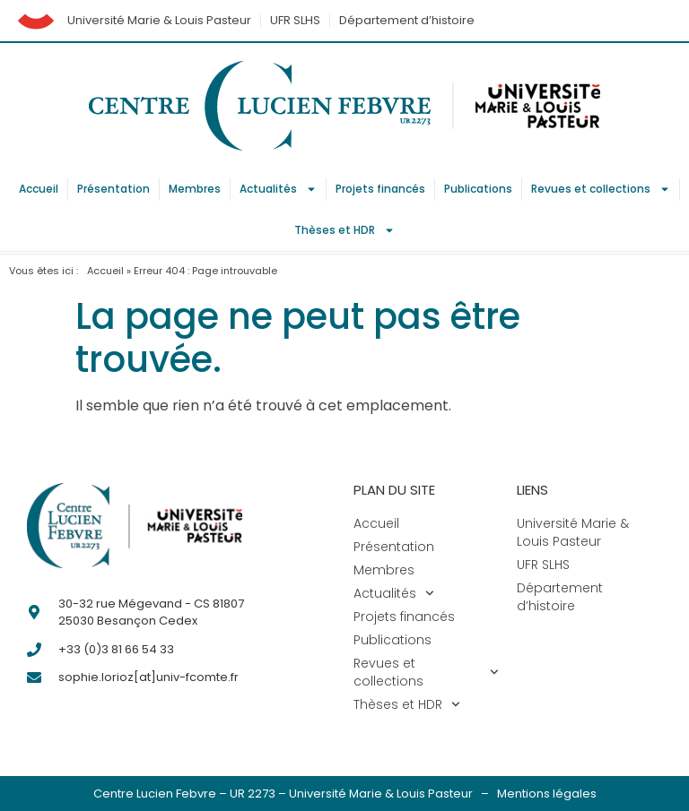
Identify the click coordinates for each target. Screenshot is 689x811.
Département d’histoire (407, 20)
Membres (195, 188)
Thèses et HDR (344, 230)
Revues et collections (600, 189)
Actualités (278, 189)
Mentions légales (547, 793)
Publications (478, 188)
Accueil (38, 188)
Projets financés (380, 188)
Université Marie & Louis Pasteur (159, 20)
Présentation (113, 188)
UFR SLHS (295, 20)
